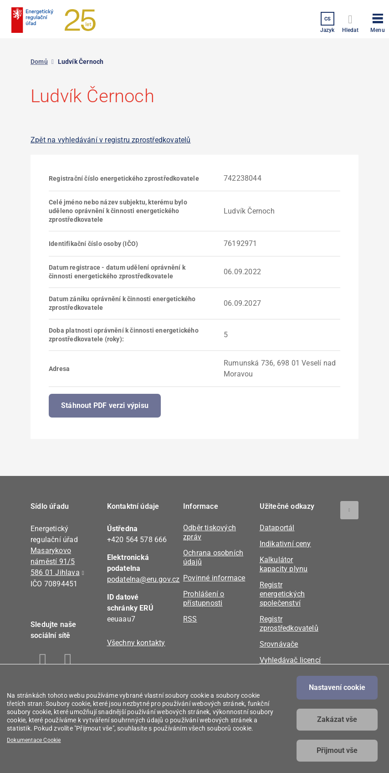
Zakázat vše (337, 719)
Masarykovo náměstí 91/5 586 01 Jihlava (55, 561)
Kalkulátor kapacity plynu (284, 564)
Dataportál (277, 527)
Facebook (43, 662)
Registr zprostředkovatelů (289, 623)
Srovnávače (279, 644)
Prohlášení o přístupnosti (203, 598)
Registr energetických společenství (282, 593)
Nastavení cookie (337, 687)
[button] (377, 21)
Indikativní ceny (285, 543)
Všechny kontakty (136, 642)
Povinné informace (214, 578)
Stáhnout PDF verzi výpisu (104, 405)
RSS (190, 619)
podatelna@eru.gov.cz (143, 579)
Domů (39, 61)
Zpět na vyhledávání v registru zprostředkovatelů (111, 140)
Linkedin (68, 662)
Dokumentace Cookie (34, 740)
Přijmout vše (337, 750)
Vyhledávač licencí (290, 660)
